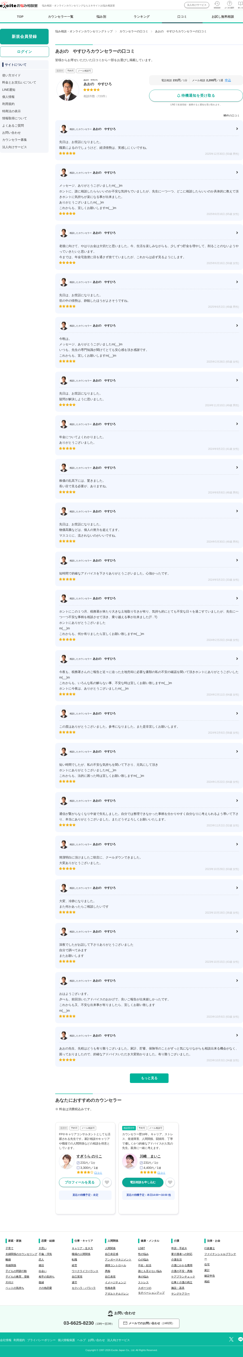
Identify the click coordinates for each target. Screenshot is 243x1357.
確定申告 (209, 1275)
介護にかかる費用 (181, 1265)
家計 (207, 1270)
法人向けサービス (197, 5)
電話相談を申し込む (143, 1182)
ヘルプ (81, 1340)
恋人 (41, 1259)
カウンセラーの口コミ (134, 31)
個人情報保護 (66, 1340)
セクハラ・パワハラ (84, 1287)
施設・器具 (177, 1287)
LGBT (141, 1248)
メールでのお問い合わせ (149, 1323)
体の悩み (143, 1276)
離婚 (8, 1259)
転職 (74, 1259)
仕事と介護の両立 (181, 1282)
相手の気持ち (47, 1276)
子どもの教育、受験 (17, 1276)
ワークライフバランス (85, 1271)
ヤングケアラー (180, 1293)
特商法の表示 (11, 111)
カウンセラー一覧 (61, 16)
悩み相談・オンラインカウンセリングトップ (84, 31)
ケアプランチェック (183, 1276)
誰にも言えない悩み (150, 1271)
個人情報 (8, 97)
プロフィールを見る (80, 1182)
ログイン (24, 52)
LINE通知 (8, 89)
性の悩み (143, 1254)
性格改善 (110, 1287)
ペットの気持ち (15, 1287)
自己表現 (110, 1276)
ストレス (143, 1282)
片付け (9, 1282)
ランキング (142, 16)
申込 (228, 80)
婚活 (41, 1265)
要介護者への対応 (181, 1254)
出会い (43, 1271)
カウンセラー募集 (14, 139)
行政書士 (209, 1248)
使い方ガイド (11, 75)
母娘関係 (11, 1265)
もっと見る (149, 1078)
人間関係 (110, 1248)
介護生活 (176, 1259)
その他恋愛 (45, 1287)
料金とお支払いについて (19, 82)
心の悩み (143, 1259)
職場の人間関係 (81, 1254)
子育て (9, 1248)
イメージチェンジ (115, 1282)
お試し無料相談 (223, 16)
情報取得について (14, 118)
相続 (207, 1281)
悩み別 (101, 16)
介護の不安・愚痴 (181, 1271)
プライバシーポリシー (41, 1340)
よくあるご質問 (13, 125)
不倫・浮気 (45, 1254)
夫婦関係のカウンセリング (21, 1254)
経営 (74, 1265)
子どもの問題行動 (16, 1271)
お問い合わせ (11, 132)
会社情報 (5, 1340)
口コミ (182, 19)
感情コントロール (115, 1265)
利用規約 (8, 104)
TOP (20, 16)
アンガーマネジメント (118, 1259)
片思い (43, 1248)
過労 (74, 1282)
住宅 (207, 1264)
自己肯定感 (111, 1254)
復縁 (41, 1282)
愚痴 (107, 1271)
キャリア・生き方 (82, 1248)
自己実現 (77, 1276)
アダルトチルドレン (117, 1293)
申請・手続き (179, 1248)
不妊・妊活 (144, 1265)
